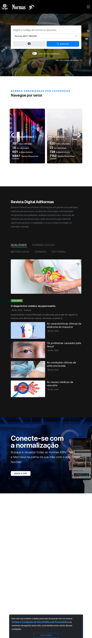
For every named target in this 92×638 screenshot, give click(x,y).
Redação (27, 310)
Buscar (63, 44)
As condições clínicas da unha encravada (61, 364)
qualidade (17, 301)
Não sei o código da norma (68, 60)
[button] (46, 171)
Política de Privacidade (55, 622)
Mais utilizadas (22, 143)
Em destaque (20, 148)
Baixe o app (20, 473)
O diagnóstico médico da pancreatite (33, 306)
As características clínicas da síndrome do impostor (64, 325)
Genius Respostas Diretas (25, 157)
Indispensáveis (22, 152)
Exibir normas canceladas (49, 54)
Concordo (46, 635)
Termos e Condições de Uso (26, 622)
